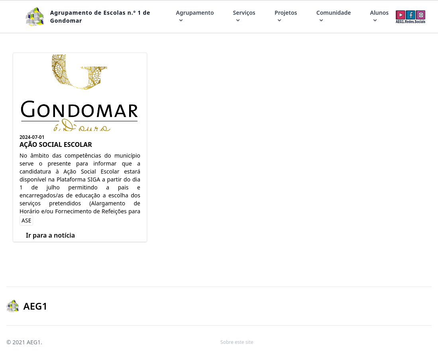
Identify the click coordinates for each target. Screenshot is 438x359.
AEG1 (34, 342)
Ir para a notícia (50, 235)
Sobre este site (236, 342)
